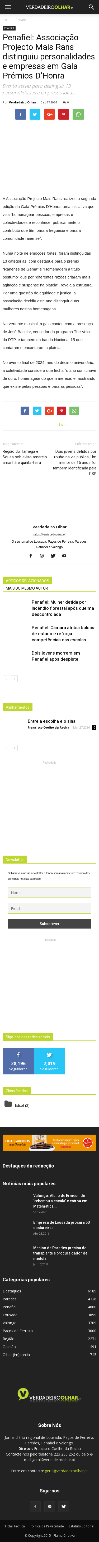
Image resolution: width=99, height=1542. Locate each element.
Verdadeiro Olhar (22, 102)
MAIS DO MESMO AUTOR (27, 588)
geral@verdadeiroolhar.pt (66, 1470)
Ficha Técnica (15, 1526)
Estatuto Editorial (81, 1526)
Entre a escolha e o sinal (52, 721)
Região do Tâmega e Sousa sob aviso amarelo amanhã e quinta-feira (25, 457)
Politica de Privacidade (47, 1526)
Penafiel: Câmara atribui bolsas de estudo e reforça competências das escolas (63, 633)
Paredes (10, 1298)
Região (9, 1338)
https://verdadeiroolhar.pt (49, 534)
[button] (91, 7)
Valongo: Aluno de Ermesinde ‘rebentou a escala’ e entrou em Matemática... (60, 1200)
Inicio (7, 20)
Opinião (9, 1346)
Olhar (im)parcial (17, 1354)
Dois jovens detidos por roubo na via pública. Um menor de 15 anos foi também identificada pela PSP (74, 462)
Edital (19, 1105)
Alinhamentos (17, 707)
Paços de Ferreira (18, 1330)
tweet (64, 424)
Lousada (10, 1314)
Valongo (10, 1322)
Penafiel (9, 28)
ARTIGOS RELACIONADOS (27, 581)
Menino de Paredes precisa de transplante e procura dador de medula (60, 1253)
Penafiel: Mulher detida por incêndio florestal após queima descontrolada (63, 608)
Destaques (12, 1290)
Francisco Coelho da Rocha (48, 727)
